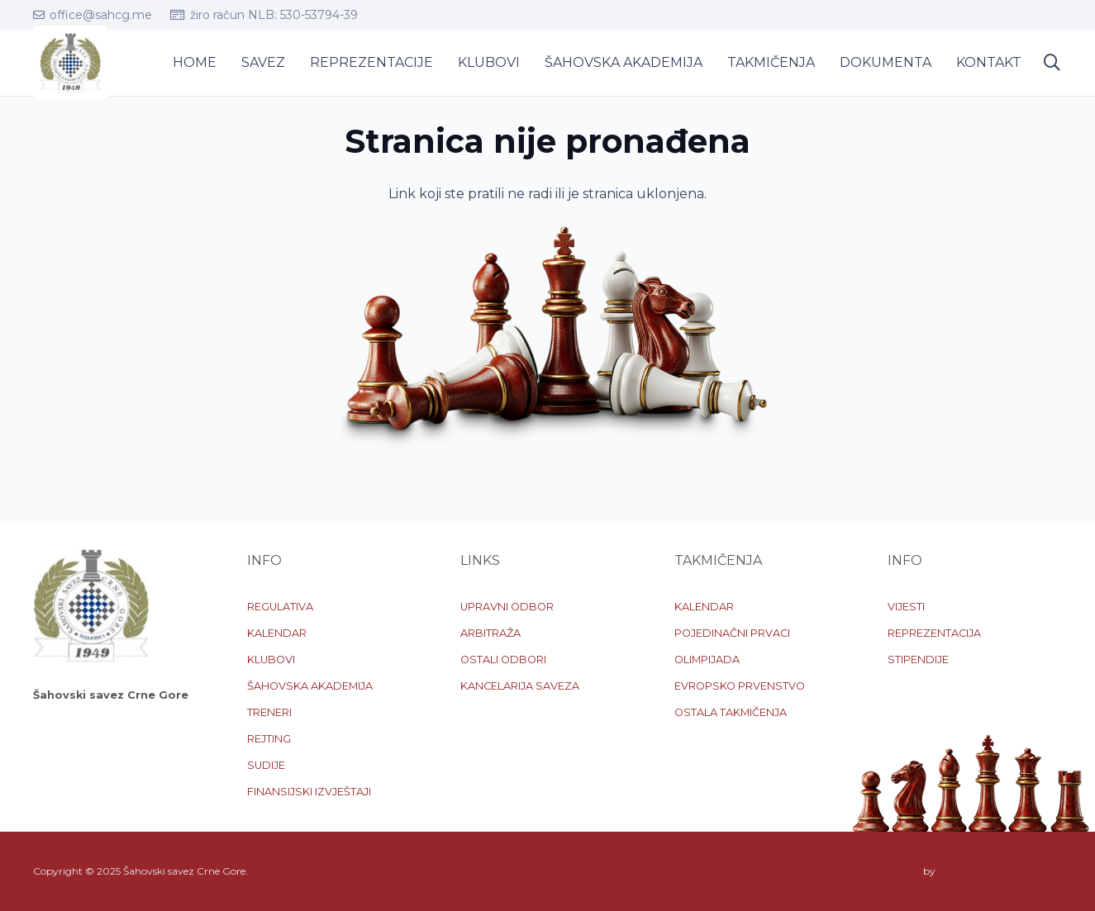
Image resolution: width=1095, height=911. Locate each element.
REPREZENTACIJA (934, 633)
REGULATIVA (280, 606)
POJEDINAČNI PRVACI (732, 633)
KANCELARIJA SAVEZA (519, 686)
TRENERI (269, 712)
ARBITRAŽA (490, 633)
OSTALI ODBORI (503, 659)
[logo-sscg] (70, 63)
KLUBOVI (271, 659)
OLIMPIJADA (707, 659)
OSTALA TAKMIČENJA (730, 712)
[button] (1052, 63)
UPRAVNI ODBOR (507, 606)
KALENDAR (277, 633)
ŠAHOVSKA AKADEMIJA (310, 686)
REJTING (269, 739)
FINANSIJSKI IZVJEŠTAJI (309, 791)
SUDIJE (266, 765)
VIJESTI (906, 606)
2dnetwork (964, 871)
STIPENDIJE (918, 659)
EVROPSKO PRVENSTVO (739, 686)
